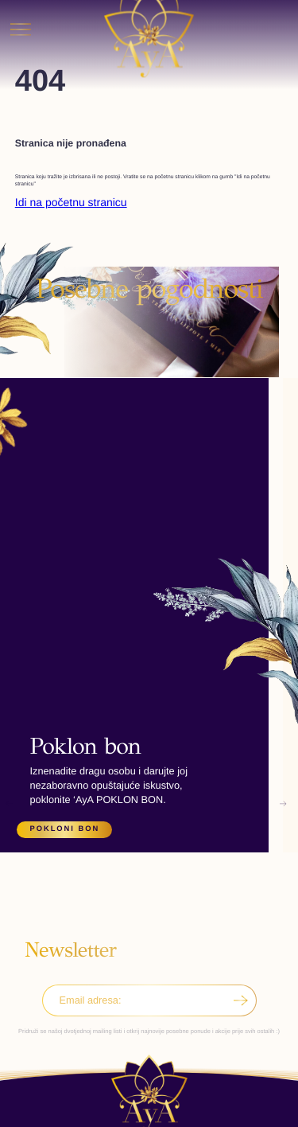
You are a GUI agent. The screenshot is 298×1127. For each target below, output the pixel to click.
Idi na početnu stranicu (71, 202)
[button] (9, 559)
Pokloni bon (65, 829)
